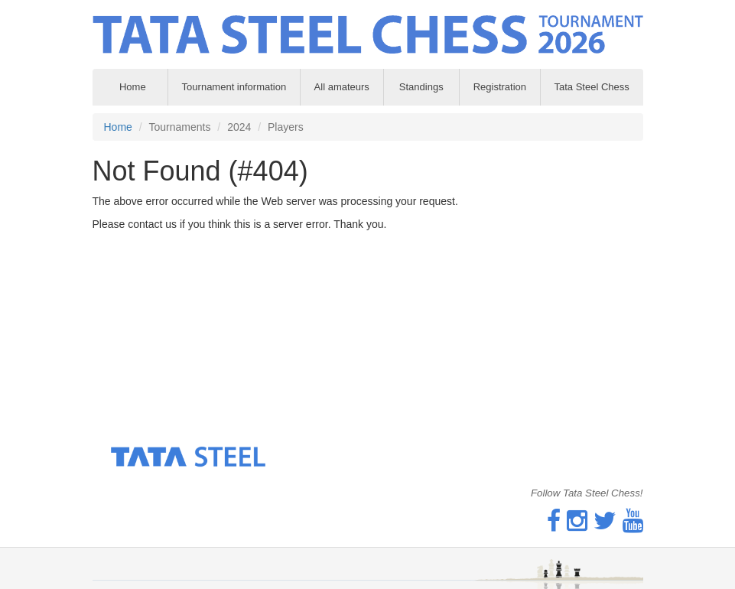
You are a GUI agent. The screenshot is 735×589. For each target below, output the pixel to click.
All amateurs (341, 87)
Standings (421, 87)
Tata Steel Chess (591, 87)
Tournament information (234, 87)
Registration (499, 87)
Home (118, 127)
